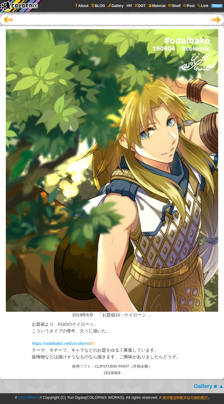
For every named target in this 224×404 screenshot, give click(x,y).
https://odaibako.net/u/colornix (61, 343)
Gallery (203, 386)
